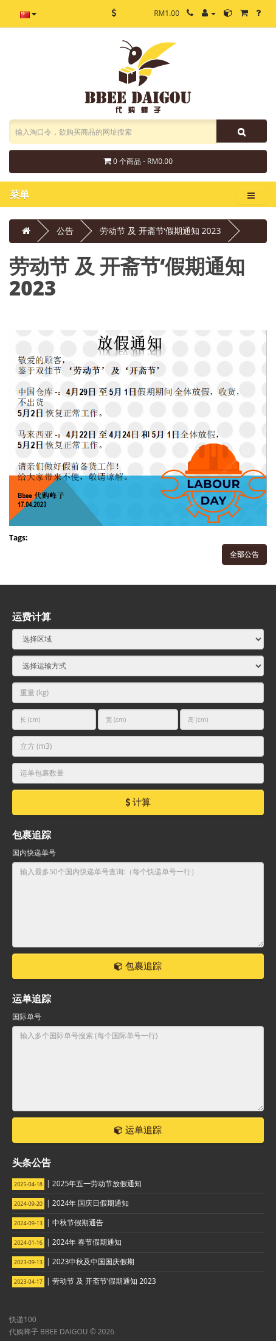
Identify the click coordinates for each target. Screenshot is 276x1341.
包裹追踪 (138, 966)
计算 (138, 802)
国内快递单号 (34, 852)
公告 (65, 230)
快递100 (22, 1319)
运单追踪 (138, 1129)
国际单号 (26, 1016)
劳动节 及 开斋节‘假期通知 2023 (160, 230)
